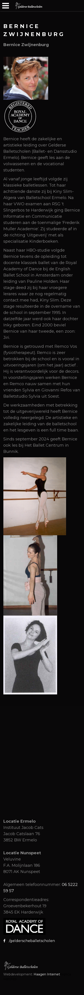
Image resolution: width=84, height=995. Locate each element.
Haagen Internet (47, 974)
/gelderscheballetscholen (30, 941)
